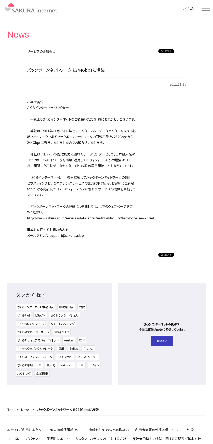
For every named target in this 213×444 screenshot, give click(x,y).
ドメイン (94, 365)
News (25, 409)
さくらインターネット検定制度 (35, 307)
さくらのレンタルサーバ (31, 324)
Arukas (69, 340)
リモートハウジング (63, 324)
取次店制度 (66, 307)
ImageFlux (61, 332)
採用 (61, 348)
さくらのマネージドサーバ (33, 332)
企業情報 (42, 373)
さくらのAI (23, 315)
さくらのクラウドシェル (64, 315)
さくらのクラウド (88, 357)
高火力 (51, 365)
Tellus (73, 348)
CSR (82, 340)
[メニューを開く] (206, 8)
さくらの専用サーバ (29, 365)
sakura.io (67, 365)
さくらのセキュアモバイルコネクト (38, 340)
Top (10, 409)
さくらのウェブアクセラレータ (35, 348)
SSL (81, 365)
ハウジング (24, 373)
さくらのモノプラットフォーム (34, 357)
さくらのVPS (64, 357)
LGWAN (40, 315)
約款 (82, 307)
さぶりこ (88, 348)
